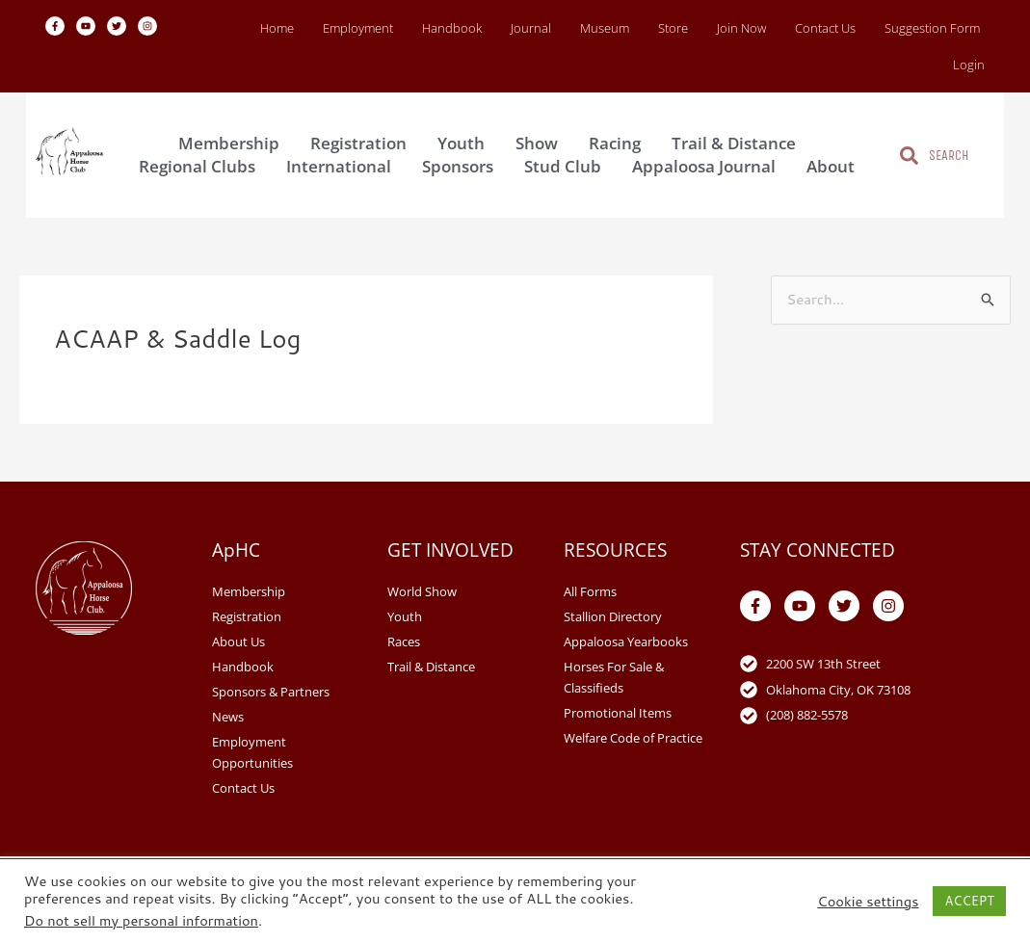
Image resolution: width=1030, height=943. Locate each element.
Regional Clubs (202, 166)
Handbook (452, 28)
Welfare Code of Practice (633, 738)
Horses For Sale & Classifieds (614, 677)
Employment (358, 28)
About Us (238, 641)
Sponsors (462, 166)
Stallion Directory (613, 616)
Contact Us (825, 28)
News (228, 716)
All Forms (590, 591)
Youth (465, 143)
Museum (604, 28)
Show (541, 143)
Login (969, 64)
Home (277, 28)
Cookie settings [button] (867, 901)
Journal (531, 28)
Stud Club (567, 166)
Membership (233, 143)
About (835, 166)
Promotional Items (618, 712)
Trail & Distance (739, 143)
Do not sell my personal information (141, 920)
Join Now (741, 28)
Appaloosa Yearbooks (626, 641)
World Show (422, 591)
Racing (619, 143)
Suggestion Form (932, 28)
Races (403, 641)
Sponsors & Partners (271, 691)
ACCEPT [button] (969, 900)
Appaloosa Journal (708, 166)
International (343, 166)
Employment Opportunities (252, 752)
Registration (363, 143)
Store (673, 28)
